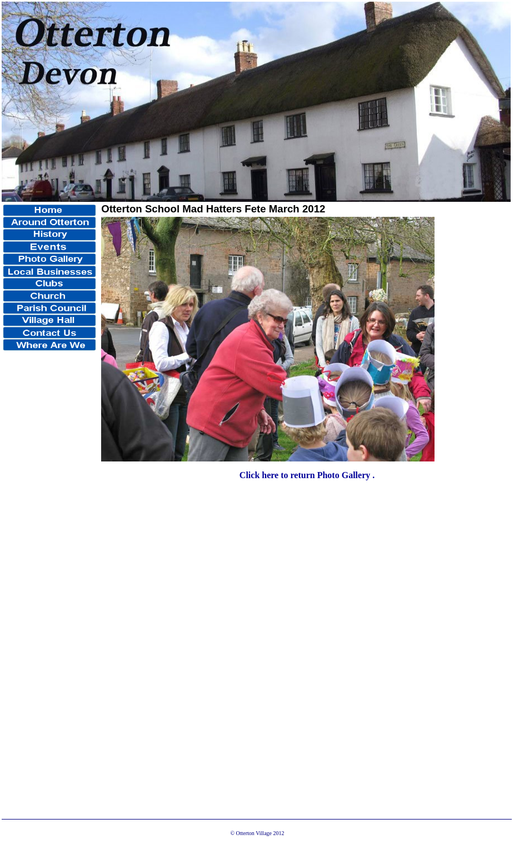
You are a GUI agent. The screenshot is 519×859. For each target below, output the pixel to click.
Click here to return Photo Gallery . (307, 475)
